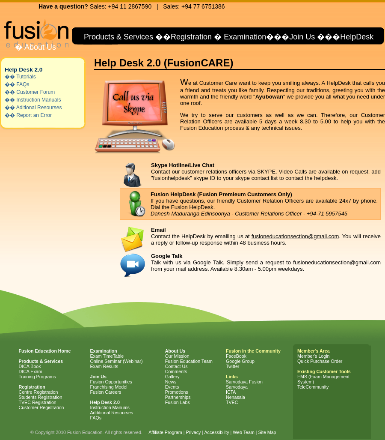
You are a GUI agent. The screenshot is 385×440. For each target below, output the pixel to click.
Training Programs (37, 376)
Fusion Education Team (189, 361)
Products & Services (117, 37)
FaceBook (236, 356)
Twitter (232, 366)
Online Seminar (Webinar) (116, 361)
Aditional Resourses (39, 108)
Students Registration (40, 397)
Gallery (172, 376)
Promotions (176, 392)
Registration (191, 37)
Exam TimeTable (107, 356)
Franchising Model (108, 386)
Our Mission (177, 356)
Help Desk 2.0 (23, 69)
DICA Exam (30, 371)
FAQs (22, 84)
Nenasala (235, 397)
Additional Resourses (111, 412)
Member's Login (313, 356)
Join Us (302, 37)
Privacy (193, 432)
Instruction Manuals (38, 100)
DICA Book (30, 366)
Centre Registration (38, 392)
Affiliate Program (165, 432)
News (171, 381)
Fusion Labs (177, 402)
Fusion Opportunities (111, 381)
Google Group (240, 361)
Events (172, 386)
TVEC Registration (37, 402)
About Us (39, 47)
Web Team (244, 432)
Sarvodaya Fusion (244, 381)
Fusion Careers (105, 392)
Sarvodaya (237, 386)
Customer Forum (35, 92)
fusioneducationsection (321, 262)
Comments (176, 371)
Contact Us (176, 366)
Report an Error (34, 115)
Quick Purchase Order (319, 361)
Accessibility (216, 432)
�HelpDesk (352, 37)
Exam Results (104, 366)
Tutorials (26, 77)
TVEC (232, 402)
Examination (245, 37)
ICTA (231, 392)
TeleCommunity (313, 386)
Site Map (267, 432)
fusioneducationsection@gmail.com (295, 236)
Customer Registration (41, 407)
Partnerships (178, 397)
